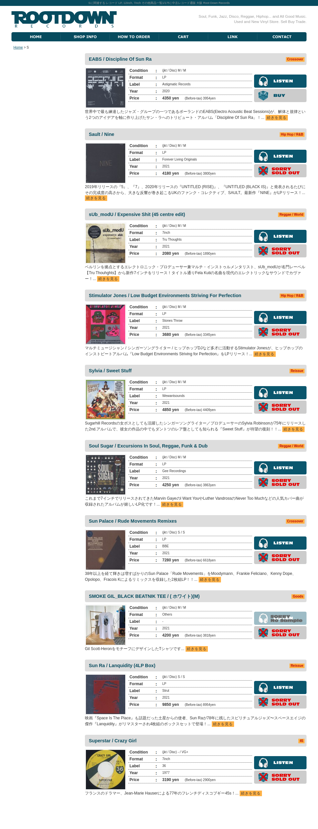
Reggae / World (291, 214)
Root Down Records (64, 19)
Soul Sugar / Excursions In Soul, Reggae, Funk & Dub (148, 445)
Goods (298, 596)
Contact (282, 36)
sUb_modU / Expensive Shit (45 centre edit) (137, 214)
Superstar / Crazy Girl (113, 740)
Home (36, 36)
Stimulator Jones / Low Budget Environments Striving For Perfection (165, 295)
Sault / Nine (101, 134)
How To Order (134, 36)
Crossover (295, 59)
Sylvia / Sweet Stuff (110, 370)
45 (301, 741)
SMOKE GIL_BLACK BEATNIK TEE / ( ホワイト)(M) (144, 596)
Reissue (297, 371)
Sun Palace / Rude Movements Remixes (133, 521)
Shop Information (85, 36)
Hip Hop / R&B (292, 134)
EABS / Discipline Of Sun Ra (120, 59)
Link (232, 36)
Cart (183, 36)
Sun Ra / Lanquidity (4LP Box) (122, 665)
